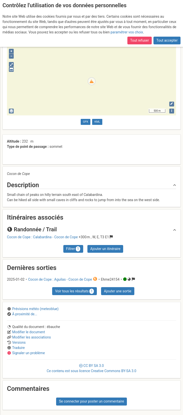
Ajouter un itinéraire (105, 249)
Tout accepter (167, 40)
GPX (85, 121)
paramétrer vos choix (126, 32)
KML (97, 121)
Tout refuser (139, 40)
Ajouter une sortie (117, 291)
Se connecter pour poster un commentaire (91, 401)
